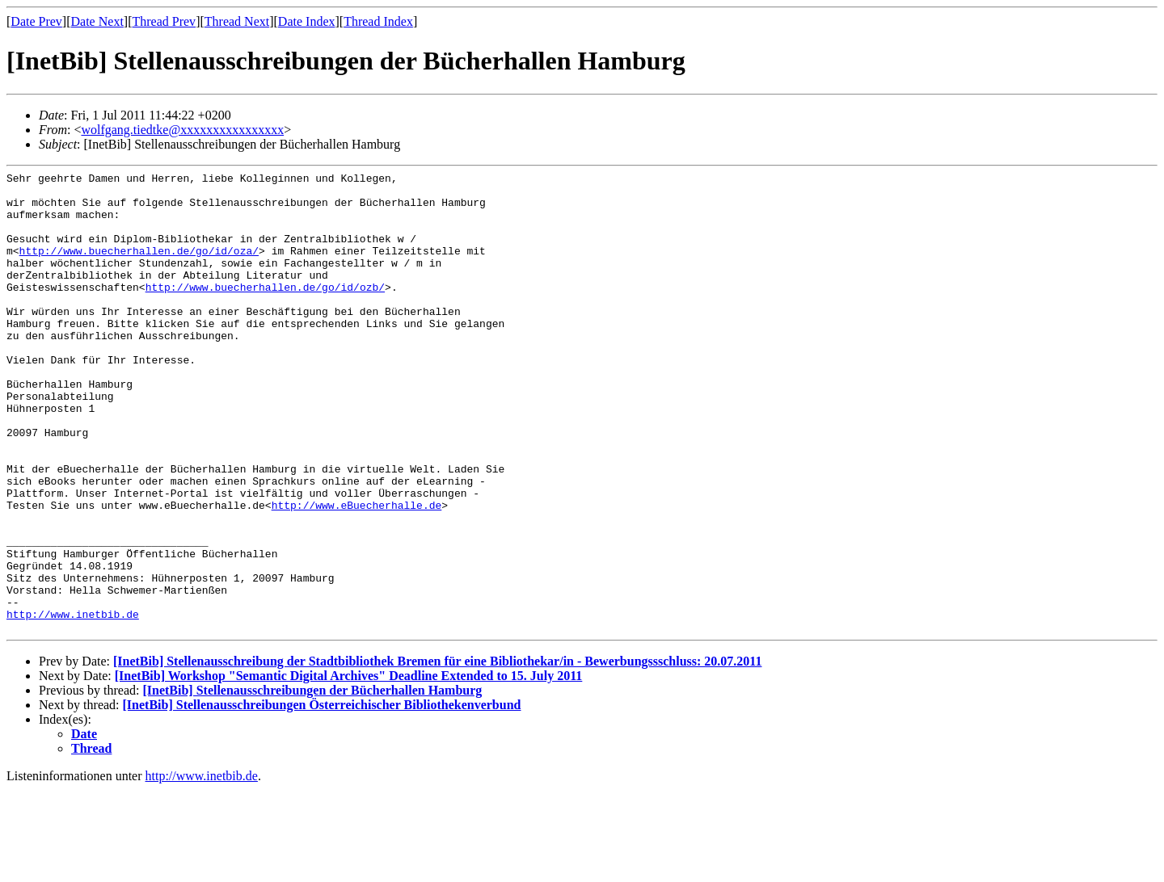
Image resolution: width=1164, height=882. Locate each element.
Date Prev (36, 21)
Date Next (97, 21)
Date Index (306, 21)
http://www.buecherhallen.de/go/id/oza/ (139, 267)
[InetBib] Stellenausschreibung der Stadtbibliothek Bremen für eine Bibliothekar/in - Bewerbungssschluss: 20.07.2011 (437, 753)
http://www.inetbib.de (72, 703)
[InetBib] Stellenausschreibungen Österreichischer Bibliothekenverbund (322, 797)
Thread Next (237, 21)
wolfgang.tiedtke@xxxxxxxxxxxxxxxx (182, 129)
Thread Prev (164, 21)
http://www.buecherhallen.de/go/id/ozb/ (265, 311)
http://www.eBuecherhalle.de (357, 572)
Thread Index (378, 21)
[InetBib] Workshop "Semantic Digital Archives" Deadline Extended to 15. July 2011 (349, 768)
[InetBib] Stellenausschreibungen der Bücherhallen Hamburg (312, 782)
